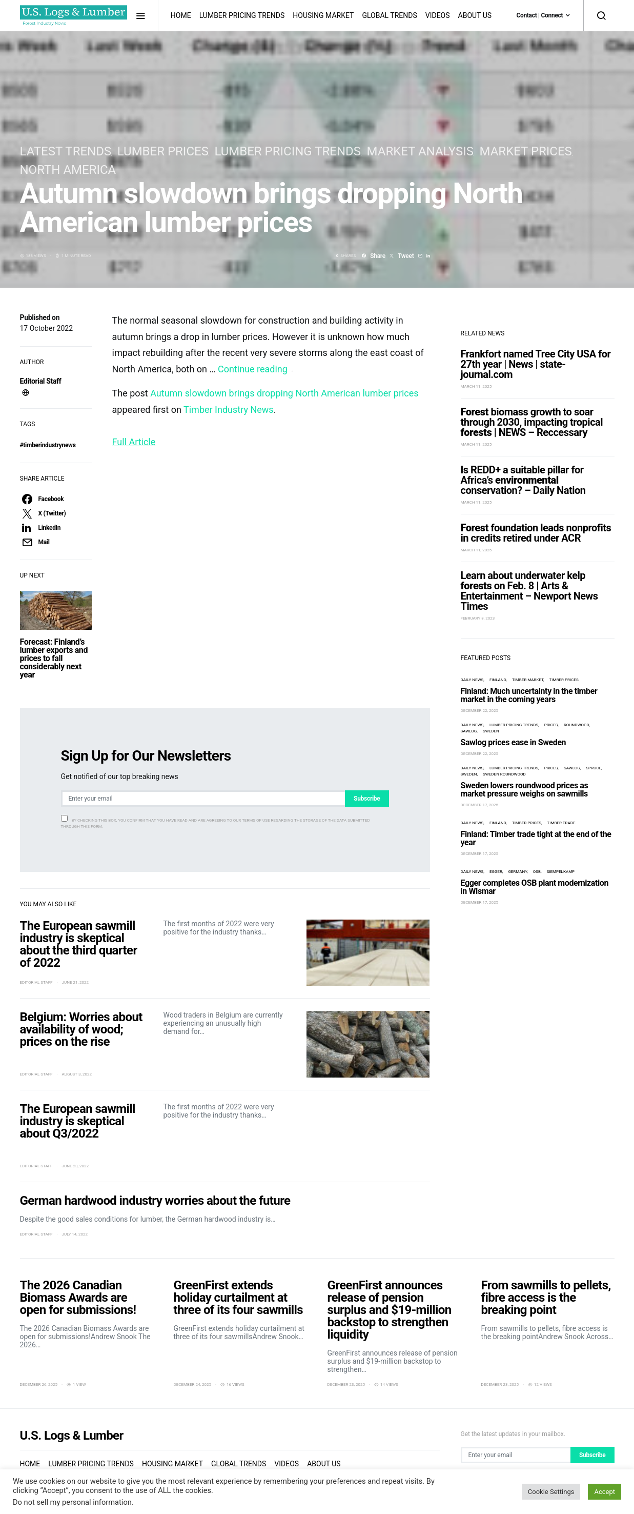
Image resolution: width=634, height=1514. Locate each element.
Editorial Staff (41, 381)
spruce (593, 750)
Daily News (472, 662)
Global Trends (389, 15)
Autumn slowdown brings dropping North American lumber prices (284, 393)
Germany (517, 853)
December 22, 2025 (480, 692)
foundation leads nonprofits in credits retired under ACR (536, 515)
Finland (497, 662)
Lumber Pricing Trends (242, 15)
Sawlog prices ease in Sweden (513, 724)
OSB (537, 853)
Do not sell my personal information (72, 1502)
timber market (527, 662)
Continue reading (256, 369)
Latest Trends (66, 151)
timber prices (564, 662)
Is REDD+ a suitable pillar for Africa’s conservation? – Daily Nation (523, 462)
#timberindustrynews (48, 445)
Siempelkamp (561, 853)
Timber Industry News (228, 409)
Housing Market (323, 15)
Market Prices (526, 151)
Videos (437, 15)
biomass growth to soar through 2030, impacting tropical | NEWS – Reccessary (532, 404)
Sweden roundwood (504, 756)
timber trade (561, 805)
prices (551, 707)
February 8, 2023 (478, 600)
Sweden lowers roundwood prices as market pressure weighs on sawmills (524, 772)
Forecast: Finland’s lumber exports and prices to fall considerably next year (54, 658)
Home (181, 15)
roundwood (576, 707)
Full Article (134, 441)
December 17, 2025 (480, 787)
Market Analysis (420, 151)
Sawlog (469, 713)
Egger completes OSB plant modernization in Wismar (535, 869)
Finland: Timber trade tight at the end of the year (536, 820)
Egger (495, 853)
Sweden (491, 713)
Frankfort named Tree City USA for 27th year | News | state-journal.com (536, 346)
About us (475, 15)
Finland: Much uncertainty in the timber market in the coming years (529, 677)
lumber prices (163, 151)
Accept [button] (604, 1492)
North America (68, 170)
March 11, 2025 (476, 368)
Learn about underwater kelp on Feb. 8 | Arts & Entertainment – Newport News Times (529, 572)
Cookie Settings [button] (551, 1492)
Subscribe (367, 798)
